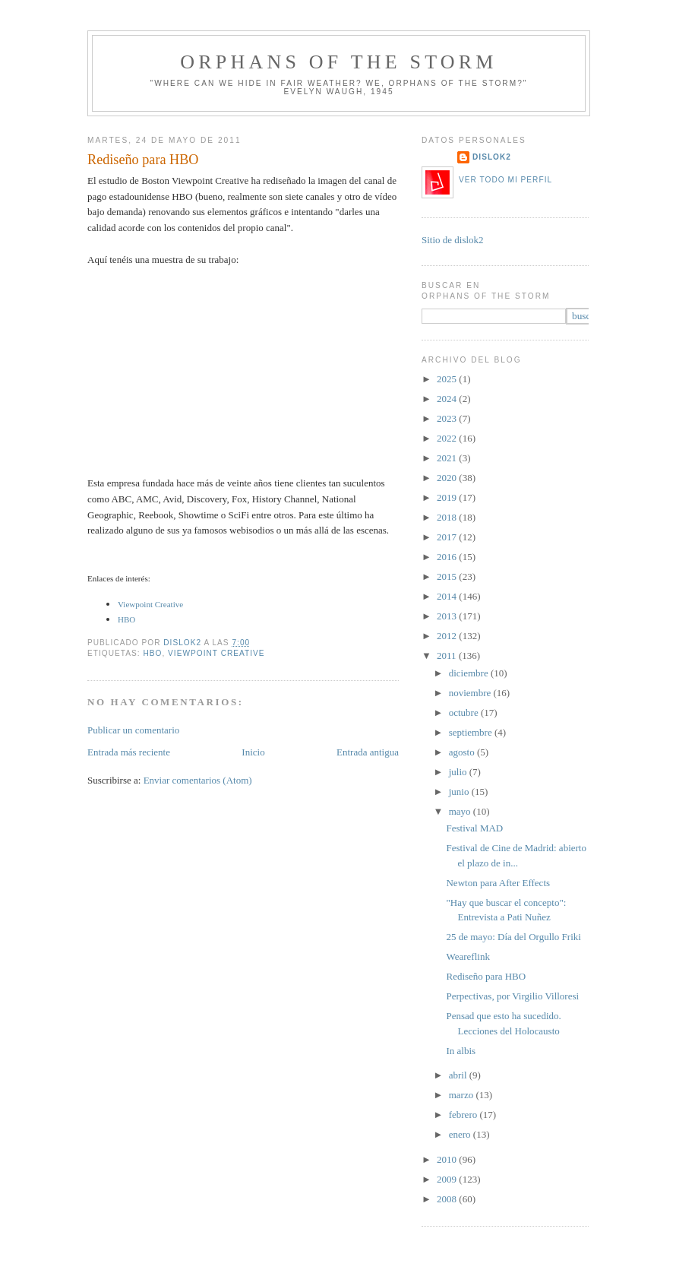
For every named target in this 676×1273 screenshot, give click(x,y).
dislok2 (183, 642)
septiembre (471, 732)
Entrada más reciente (128, 752)
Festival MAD (474, 828)
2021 (448, 458)
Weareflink (467, 956)
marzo (462, 1094)
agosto (463, 752)
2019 (448, 497)
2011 (448, 655)
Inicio (253, 752)
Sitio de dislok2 (453, 239)
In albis (460, 1050)
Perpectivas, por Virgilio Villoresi (512, 996)
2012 (448, 635)
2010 (448, 1159)
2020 (448, 477)
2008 (448, 1199)
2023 (448, 418)
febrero (464, 1114)
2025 (448, 379)
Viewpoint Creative (216, 653)
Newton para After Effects (498, 882)
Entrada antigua (367, 752)
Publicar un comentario (133, 730)
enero (461, 1134)
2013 (448, 616)
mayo (461, 811)
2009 (448, 1179)
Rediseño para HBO (486, 976)
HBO (126, 619)
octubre (465, 712)
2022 (448, 438)
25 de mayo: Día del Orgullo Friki (513, 936)
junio (460, 791)
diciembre (470, 673)
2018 (448, 517)
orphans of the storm (338, 62)
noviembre (471, 692)
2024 (448, 398)
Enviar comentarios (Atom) (198, 780)
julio (459, 771)
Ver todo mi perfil (505, 180)
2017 (448, 537)
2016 (448, 556)
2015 (448, 576)
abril (459, 1075)
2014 (448, 596)
